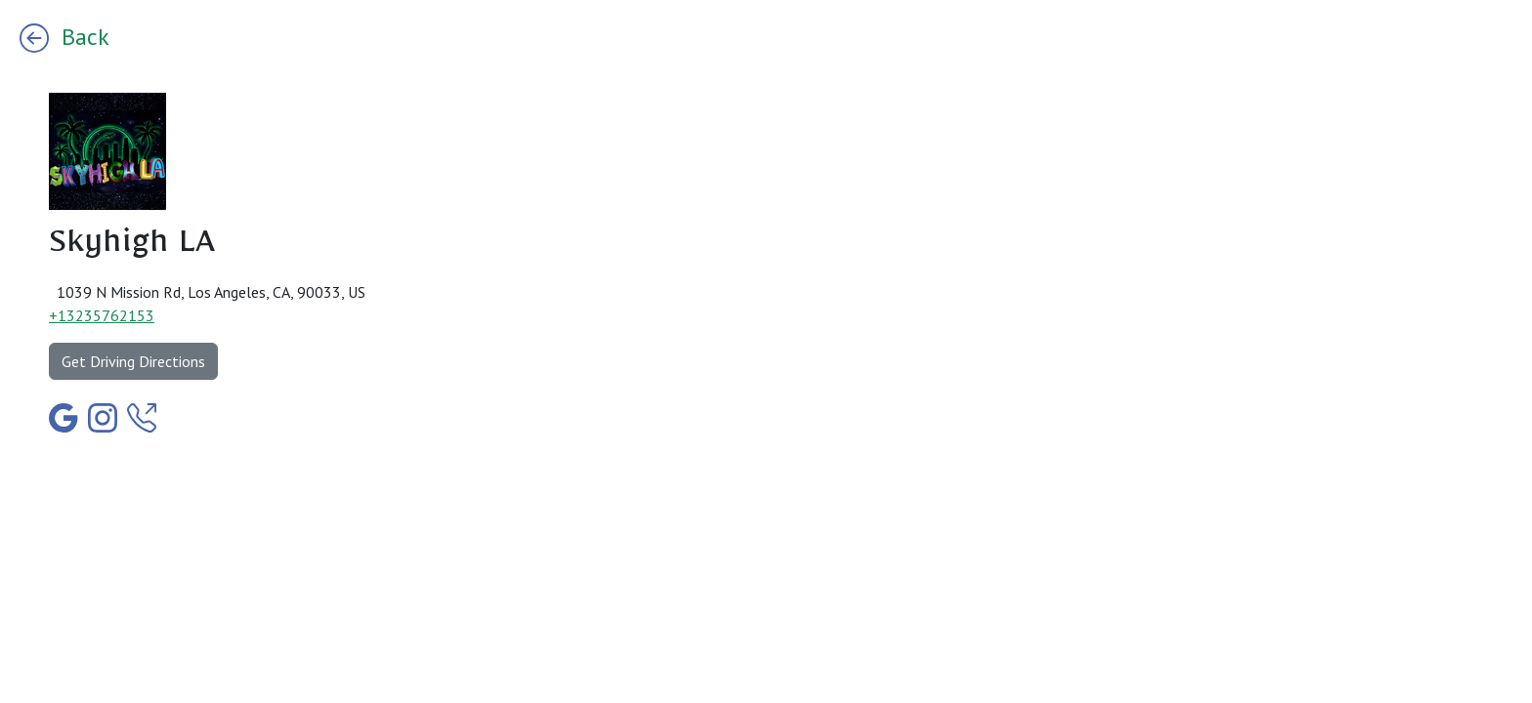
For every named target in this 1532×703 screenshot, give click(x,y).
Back (64, 36)
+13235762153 (101, 315)
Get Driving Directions (133, 361)
